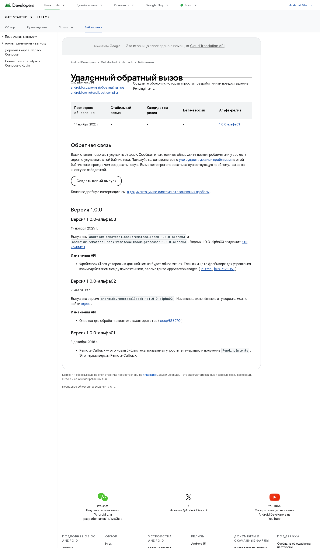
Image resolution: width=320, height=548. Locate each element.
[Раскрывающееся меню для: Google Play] (169, 5)
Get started (16, 17)
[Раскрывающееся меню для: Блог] (197, 5)
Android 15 (198, 543)
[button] (27, 36)
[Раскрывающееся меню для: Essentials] (65, 5)
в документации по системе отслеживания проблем (168, 192)
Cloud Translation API (207, 46)
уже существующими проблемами (206, 160)
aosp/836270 (170, 321)
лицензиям (150, 375)
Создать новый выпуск (96, 181)
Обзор (10, 27)
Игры (108, 543)
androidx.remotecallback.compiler (94, 93)
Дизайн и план (86, 5)
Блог (188, 5)
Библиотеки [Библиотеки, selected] (93, 27)
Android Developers (83, 62)
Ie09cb (206, 269)
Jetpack (42, 17)
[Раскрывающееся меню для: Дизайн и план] (103, 5)
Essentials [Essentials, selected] (52, 5)
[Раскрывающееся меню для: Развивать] (134, 5)
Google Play (154, 5)
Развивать (121, 5)
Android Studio (300, 5)
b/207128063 (224, 269)
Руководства (37, 27)
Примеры (66, 27)
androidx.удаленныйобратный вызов (98, 87)
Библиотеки (146, 62)
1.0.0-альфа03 (229, 124)
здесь (85, 304)
